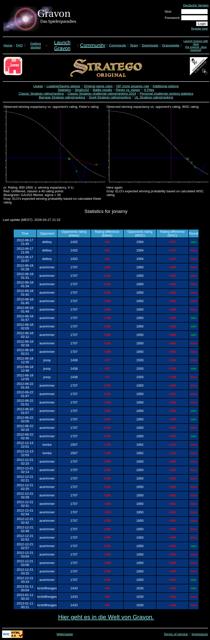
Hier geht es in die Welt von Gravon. (106, 617)
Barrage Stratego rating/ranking (62, 97)
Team (134, 45)
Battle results (102, 90)
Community (92, 45)
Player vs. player (128, 90)
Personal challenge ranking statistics (167, 93)
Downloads (150, 45)
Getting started (35, 45)
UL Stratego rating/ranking (154, 97)
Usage (38, 86)
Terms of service (176, 634)
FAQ (19, 45)
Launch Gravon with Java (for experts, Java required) (195, 45)
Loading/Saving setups (63, 86)
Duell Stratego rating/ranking (110, 97)
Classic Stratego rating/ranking (41, 93)
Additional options (166, 86)
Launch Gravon (62, 45)
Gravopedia (170, 45)
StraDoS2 (82, 90)
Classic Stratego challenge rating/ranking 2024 (101, 93)
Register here (199, 28)
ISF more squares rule (132, 86)
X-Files (149, 90)
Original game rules (98, 86)
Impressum (200, 634)
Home (7, 45)
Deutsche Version (196, 5)
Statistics (64, 90)
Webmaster (64, 634)
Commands (117, 45)
